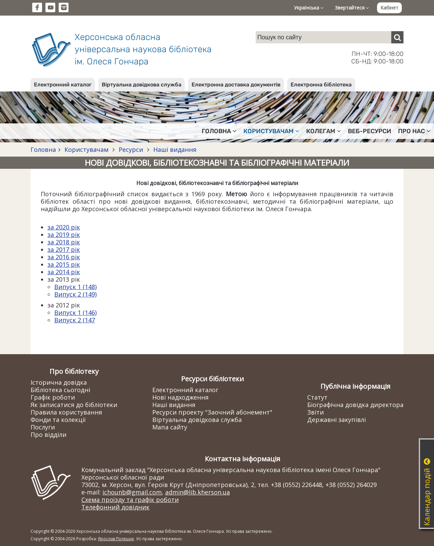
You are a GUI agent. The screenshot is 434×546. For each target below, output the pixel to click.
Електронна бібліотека (321, 84)
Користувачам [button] (271, 131)
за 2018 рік (63, 242)
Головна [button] (219, 131)
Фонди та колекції (58, 420)
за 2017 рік (63, 249)
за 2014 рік (63, 272)
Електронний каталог (63, 84)
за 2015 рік (63, 264)
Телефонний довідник (115, 507)
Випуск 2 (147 (74, 320)
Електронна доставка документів (236, 84)
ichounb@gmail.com (132, 492)
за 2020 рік (63, 227)
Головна (43, 149)
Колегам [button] (323, 131)
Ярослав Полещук (116, 539)
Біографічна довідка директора (355, 405)
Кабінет (389, 7)
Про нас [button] (414, 131)
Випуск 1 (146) (75, 312)
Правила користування (66, 412)
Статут (317, 397)
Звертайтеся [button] (352, 7)
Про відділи (48, 434)
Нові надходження (180, 397)
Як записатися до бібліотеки (74, 405)
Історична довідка (59, 382)
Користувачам (86, 149)
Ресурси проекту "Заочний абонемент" (212, 412)
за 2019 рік (63, 234)
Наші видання (174, 149)
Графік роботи (53, 397)
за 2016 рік (63, 257)
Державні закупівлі (336, 420)
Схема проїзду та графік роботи (130, 500)
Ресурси (131, 149)
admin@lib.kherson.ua (197, 492)
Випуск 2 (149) (75, 294)
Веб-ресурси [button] (369, 131)
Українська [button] (308, 7)
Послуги (43, 427)
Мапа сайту (169, 427)
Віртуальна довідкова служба (141, 84)
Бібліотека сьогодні (60, 390)
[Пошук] (397, 37)
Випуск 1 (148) (75, 287)
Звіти (315, 412)
